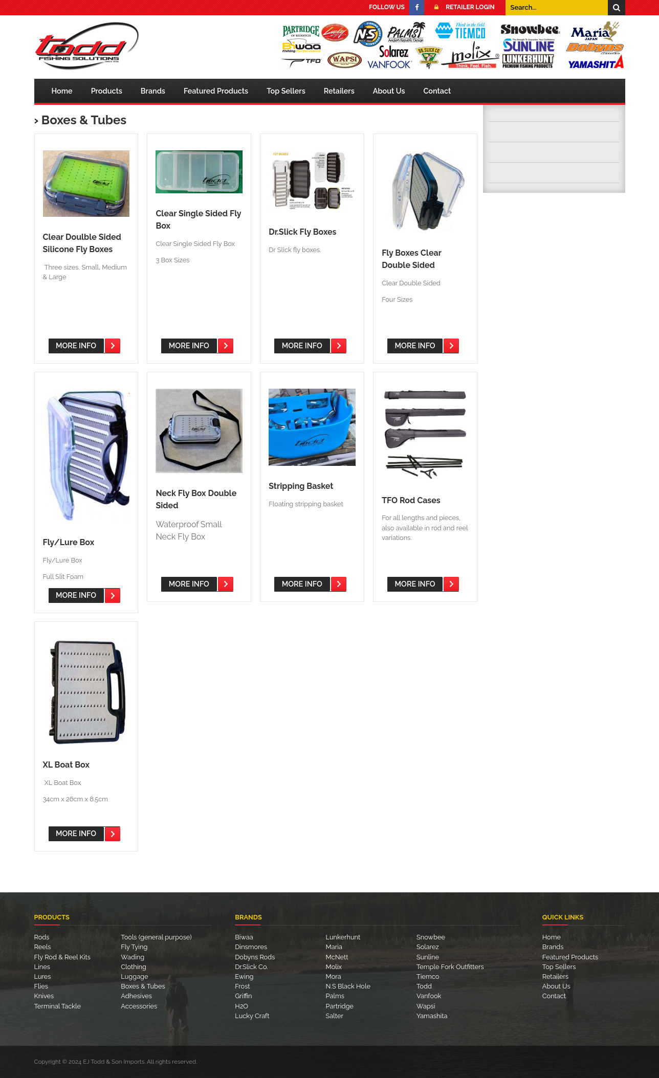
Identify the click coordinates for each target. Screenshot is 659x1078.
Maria (334, 947)
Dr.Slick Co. (251, 967)
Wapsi (425, 1006)
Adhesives (136, 996)
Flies (41, 986)
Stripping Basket (301, 486)
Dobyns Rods (255, 957)
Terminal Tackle (57, 1006)
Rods (42, 937)
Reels (42, 947)
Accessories (139, 1006)
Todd (424, 986)
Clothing (133, 967)
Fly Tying (134, 947)
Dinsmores (251, 947)
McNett (337, 957)
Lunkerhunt (343, 937)
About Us (389, 90)
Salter (334, 1016)
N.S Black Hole (348, 986)
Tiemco (427, 976)
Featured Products (216, 90)
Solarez (427, 947)
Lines (42, 967)
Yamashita (432, 1016)
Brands (153, 90)
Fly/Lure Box (69, 542)
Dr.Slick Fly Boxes (302, 232)
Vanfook (428, 996)
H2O (241, 1006)
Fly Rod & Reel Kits (62, 957)
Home (62, 90)
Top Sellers (286, 90)
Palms (335, 996)
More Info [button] (76, 345)
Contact (437, 90)
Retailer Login (461, 7)
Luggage (134, 976)
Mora (333, 976)
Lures (42, 976)
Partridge (340, 1006)
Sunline (427, 957)
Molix (334, 967)
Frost (242, 986)
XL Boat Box (66, 765)
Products (106, 90)
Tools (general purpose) (156, 937)
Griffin (243, 996)
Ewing (244, 976)
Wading (132, 957)
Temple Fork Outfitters (450, 967)
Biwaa (244, 937)
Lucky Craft (252, 1016)
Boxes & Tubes (83, 120)
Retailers (339, 90)
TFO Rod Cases (411, 500)
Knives (44, 996)
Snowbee (430, 937)
